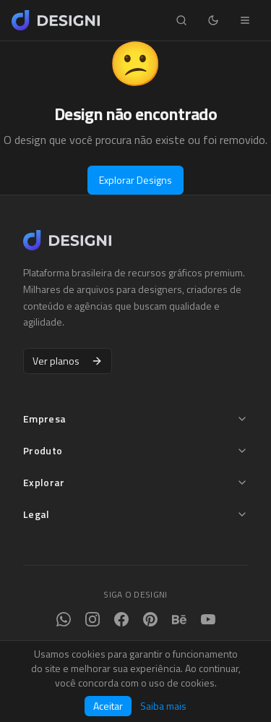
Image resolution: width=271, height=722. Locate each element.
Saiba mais (163, 706)
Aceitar (108, 705)
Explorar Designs (135, 179)
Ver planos (68, 360)
